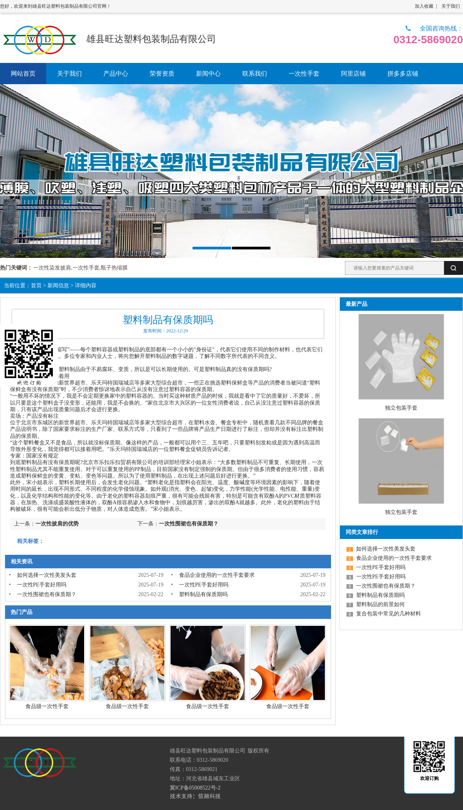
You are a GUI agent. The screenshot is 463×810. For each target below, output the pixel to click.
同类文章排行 (362, 532)
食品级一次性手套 (47, 706)
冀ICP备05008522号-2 (195, 788)
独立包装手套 (401, 408)
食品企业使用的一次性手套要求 (217, 575)
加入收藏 (424, 6)
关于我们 (450, 6)
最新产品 (356, 304)
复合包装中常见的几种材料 (388, 614)
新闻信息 (58, 285)
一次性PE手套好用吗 (41, 585)
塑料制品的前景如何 (380, 604)
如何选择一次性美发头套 (46, 575)
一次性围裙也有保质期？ (188, 524)
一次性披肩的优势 (57, 524)
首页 (36, 285)
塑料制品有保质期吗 (203, 594)
